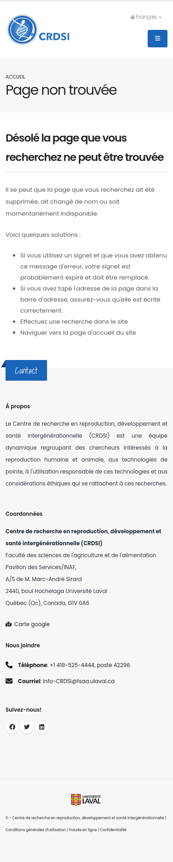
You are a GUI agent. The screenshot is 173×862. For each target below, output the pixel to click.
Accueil (15, 77)
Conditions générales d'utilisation (36, 830)
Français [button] (146, 17)
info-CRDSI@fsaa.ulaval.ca (78, 681)
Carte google (28, 624)
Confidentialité (113, 830)
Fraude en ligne (83, 830)
